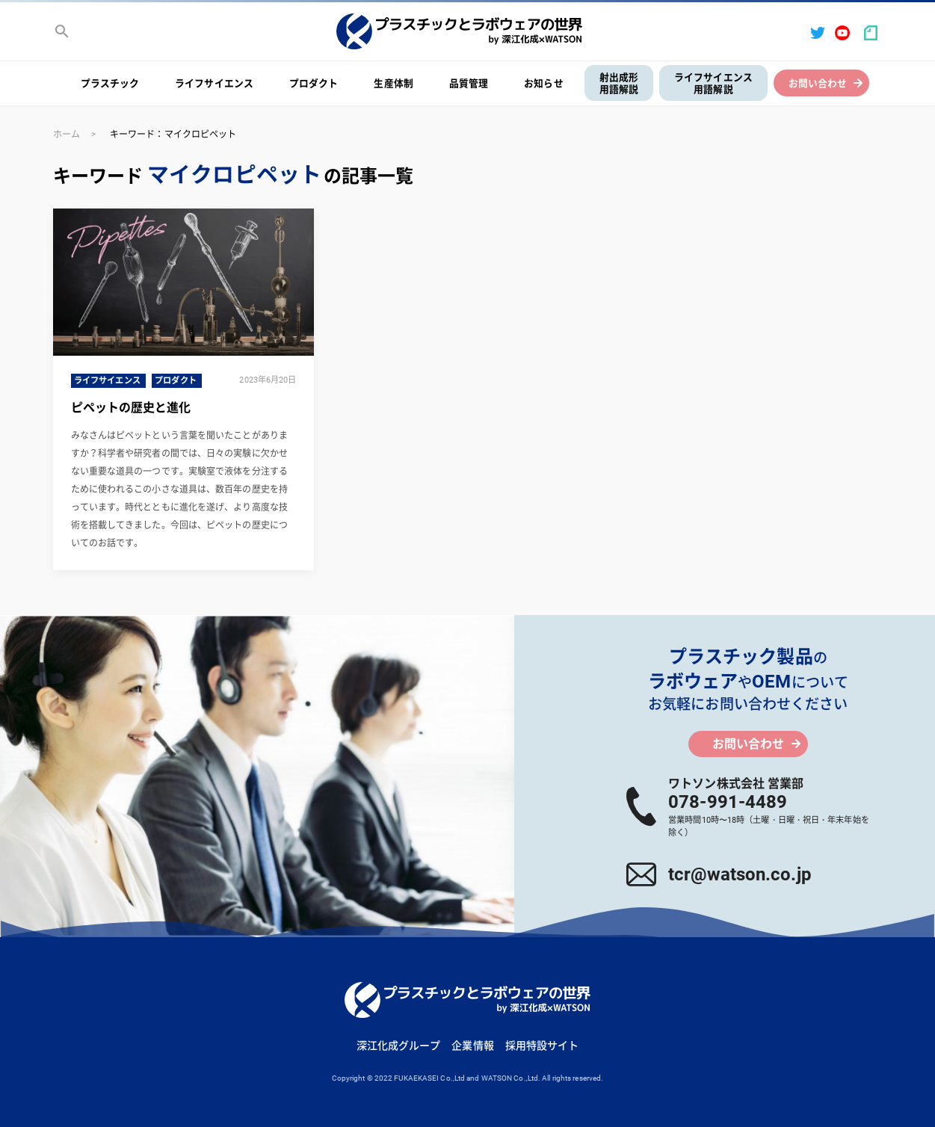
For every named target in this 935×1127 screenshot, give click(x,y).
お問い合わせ (818, 83)
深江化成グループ (399, 1045)
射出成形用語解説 (618, 84)
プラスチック (110, 83)
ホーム (66, 134)
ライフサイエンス (214, 83)
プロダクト (314, 83)
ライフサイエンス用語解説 (713, 84)
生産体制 (393, 83)
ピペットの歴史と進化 (131, 408)
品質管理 (468, 83)
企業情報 (472, 1045)
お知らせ (543, 83)
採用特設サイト (542, 1045)
